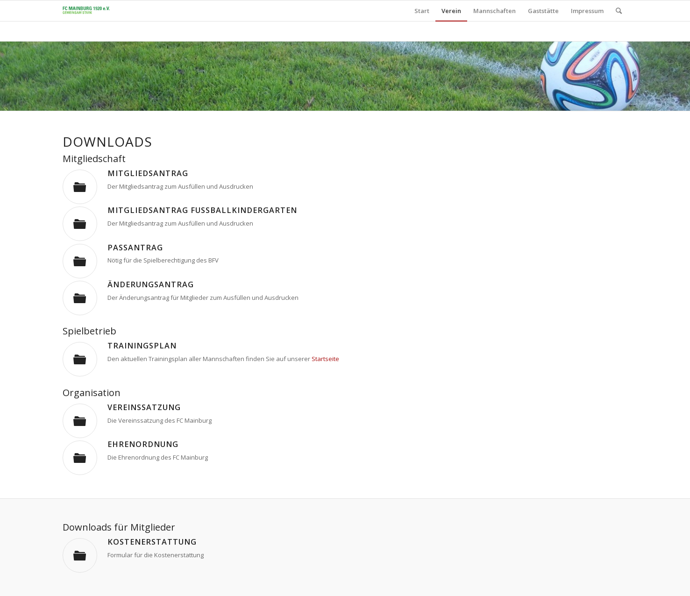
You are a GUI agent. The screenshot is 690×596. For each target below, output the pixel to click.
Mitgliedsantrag (147, 173)
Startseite (325, 359)
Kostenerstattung (152, 542)
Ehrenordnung (142, 444)
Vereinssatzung (144, 407)
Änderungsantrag (150, 284)
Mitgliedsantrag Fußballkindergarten (202, 210)
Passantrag (135, 247)
